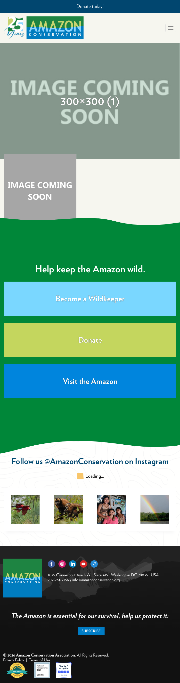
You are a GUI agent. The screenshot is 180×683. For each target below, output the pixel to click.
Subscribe (91, 631)
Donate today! (90, 6)
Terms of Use (39, 659)
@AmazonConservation (83, 461)
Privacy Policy (13, 659)
